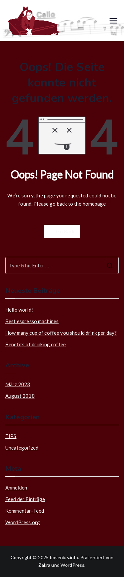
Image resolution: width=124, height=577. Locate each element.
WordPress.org (22, 522)
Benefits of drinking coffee (35, 344)
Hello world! (19, 310)
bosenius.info (64, 557)
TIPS (11, 436)
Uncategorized (21, 448)
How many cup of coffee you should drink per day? (61, 333)
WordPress (72, 565)
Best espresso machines (32, 321)
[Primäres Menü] (113, 20)
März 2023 (17, 384)
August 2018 (20, 396)
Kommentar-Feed (24, 511)
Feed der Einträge (25, 499)
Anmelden (16, 488)
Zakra (44, 565)
